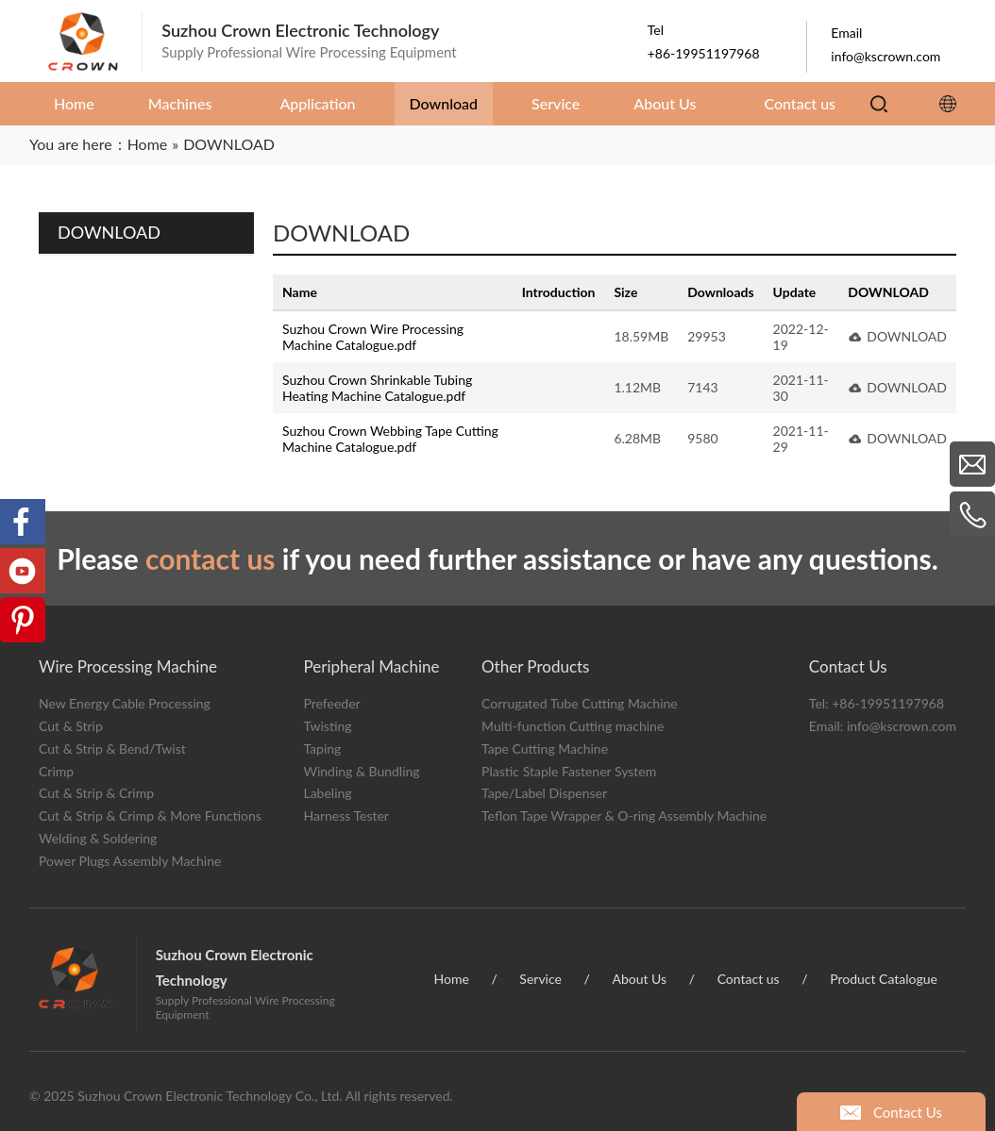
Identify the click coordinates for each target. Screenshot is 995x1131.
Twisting (327, 726)
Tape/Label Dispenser (544, 793)
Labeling (327, 793)
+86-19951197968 (888, 703)
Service (540, 979)
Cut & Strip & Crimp (96, 793)
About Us (639, 979)
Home (451, 979)
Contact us (748, 979)
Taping (322, 748)
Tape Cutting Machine (544, 748)
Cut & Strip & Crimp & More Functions (150, 815)
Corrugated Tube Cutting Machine (579, 703)
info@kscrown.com (901, 726)
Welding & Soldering (98, 838)
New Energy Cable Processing (125, 703)
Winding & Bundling (361, 771)
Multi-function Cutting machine (572, 726)
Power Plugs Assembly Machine (130, 861)
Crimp (56, 771)
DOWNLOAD (907, 336)
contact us (210, 558)
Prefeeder (331, 703)
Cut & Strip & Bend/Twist (112, 748)
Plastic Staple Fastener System (568, 771)
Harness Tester (346, 815)
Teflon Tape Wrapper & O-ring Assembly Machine (624, 815)
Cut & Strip (71, 726)
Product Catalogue (883, 979)
